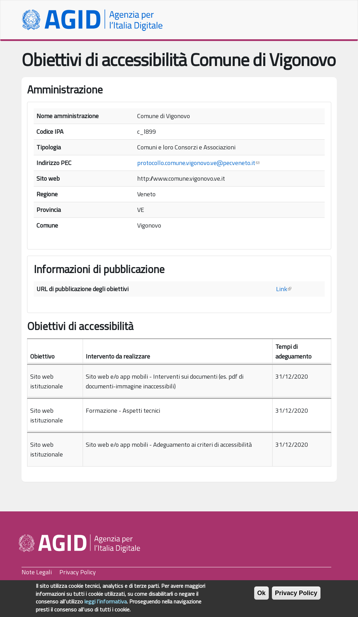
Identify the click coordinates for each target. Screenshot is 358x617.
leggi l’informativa (105, 605)
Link (283, 289)
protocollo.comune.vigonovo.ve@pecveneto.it (198, 162)
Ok (261, 596)
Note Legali (37, 572)
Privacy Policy (77, 572)
